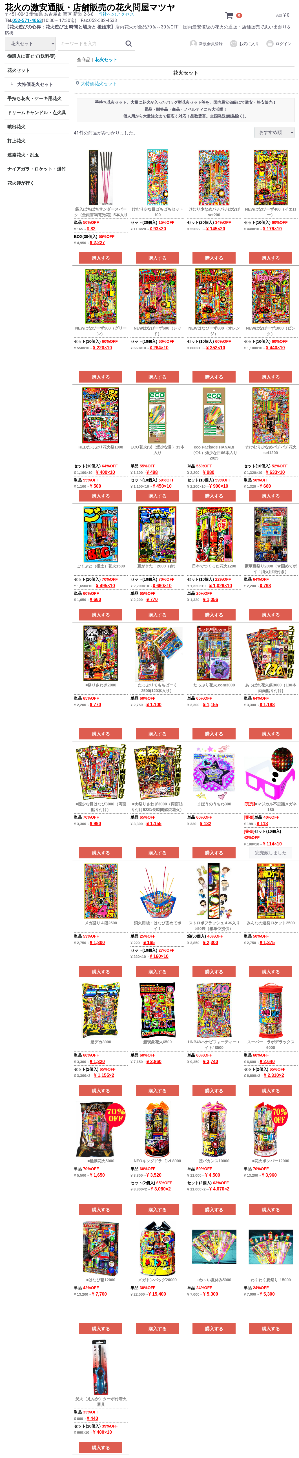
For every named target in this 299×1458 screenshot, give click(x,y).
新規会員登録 (206, 43)
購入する (101, 258)
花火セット (18, 70)
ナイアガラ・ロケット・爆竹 (36, 169)
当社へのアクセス (116, 14)
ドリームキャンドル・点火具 (36, 112)
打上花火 (16, 140)
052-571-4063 (27, 20)
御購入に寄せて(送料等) (31, 56)
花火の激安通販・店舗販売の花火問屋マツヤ (90, 7)
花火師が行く (20, 183)
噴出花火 (16, 126)
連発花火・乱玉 (23, 155)
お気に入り (244, 43)
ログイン (278, 43)
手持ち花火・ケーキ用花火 (34, 98)
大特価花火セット (99, 83)
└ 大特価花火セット (31, 84)
